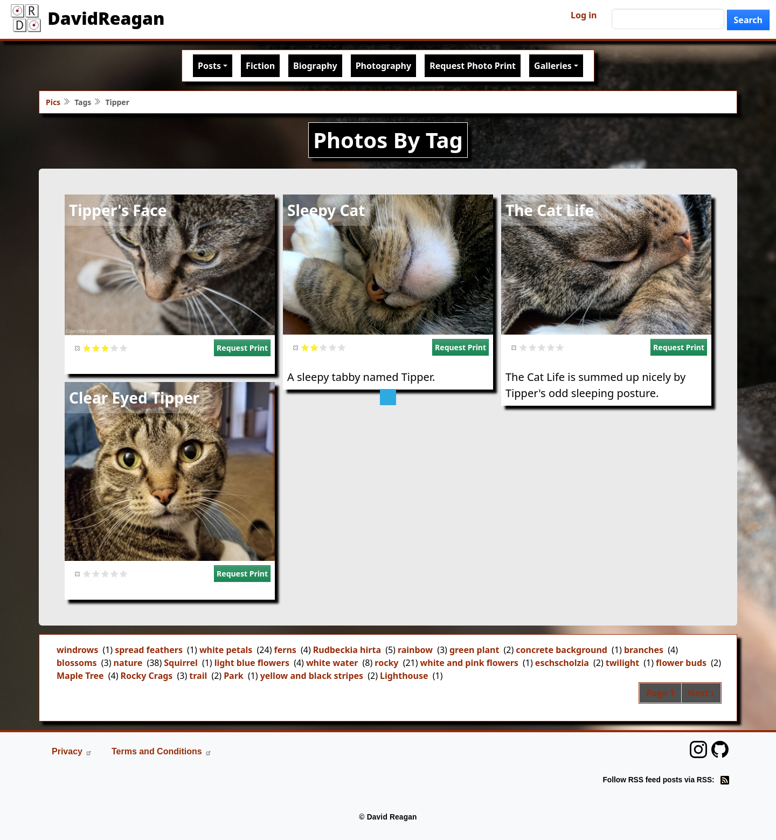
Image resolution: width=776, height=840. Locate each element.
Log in (584, 15)
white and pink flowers (469, 663)
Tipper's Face (118, 210)
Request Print (242, 348)
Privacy (72, 751)
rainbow (415, 650)
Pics (53, 102)
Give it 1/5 (87, 348)
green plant (474, 650)
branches (643, 650)
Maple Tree (80, 676)
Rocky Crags (147, 676)
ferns (285, 650)
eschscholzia (562, 663)
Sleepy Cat (326, 210)
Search (748, 20)
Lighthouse (404, 676)
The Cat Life (549, 210)
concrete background (561, 650)
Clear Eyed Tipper (134, 397)
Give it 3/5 (105, 348)
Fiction (260, 66)
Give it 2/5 (96, 348)
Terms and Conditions (162, 751)
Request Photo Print (472, 66)
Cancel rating (77, 348)
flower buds (681, 663)
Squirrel (180, 663)
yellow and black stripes (311, 676)
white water (332, 663)
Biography (315, 66)
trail (198, 676)
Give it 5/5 (123, 348)
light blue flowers (251, 663)
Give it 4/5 (114, 348)
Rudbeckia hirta (347, 650)
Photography (383, 66)
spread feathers (149, 650)
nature (128, 663)
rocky (386, 663)
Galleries (553, 66)
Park (234, 676)
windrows (77, 650)
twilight (622, 663)
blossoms (77, 663)
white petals (226, 650)
